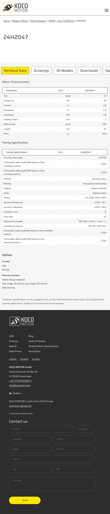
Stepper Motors (20, 21)
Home (6, 21)
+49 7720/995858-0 (20, 381)
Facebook (24, 359)
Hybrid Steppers (38, 21)
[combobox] (15, 393)
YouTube (36, 359)
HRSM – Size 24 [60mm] (61, 21)
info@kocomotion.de (19, 385)
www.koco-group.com (20, 405)
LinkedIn (13, 359)
